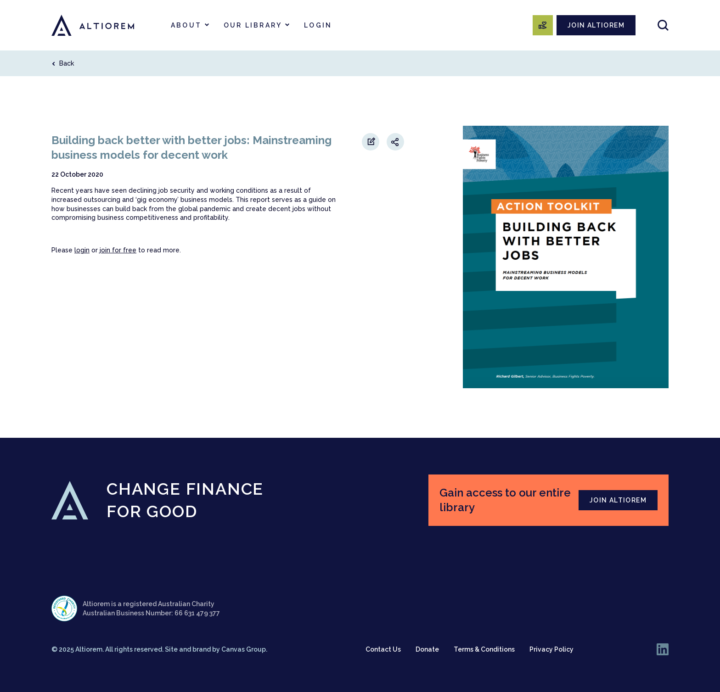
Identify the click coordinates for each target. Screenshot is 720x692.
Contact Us (383, 649)
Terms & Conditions (484, 649)
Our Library (253, 25)
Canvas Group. (244, 649)
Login (318, 25)
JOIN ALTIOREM (596, 25)
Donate (427, 649)
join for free (118, 250)
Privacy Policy (551, 649)
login (82, 250)
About (186, 25)
